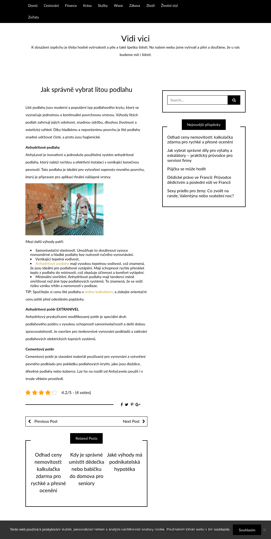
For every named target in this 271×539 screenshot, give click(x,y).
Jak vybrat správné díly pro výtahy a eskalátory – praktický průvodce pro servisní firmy (200, 155)
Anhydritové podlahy (52, 263)
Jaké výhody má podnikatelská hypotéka (124, 462)
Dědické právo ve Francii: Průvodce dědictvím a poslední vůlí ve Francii (199, 180)
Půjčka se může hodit (186, 168)
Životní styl (169, 5)
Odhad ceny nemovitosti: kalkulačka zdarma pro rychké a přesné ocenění (200, 139)
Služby (103, 5)
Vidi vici (135, 38)
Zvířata (33, 17)
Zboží (150, 5)
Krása (87, 5)
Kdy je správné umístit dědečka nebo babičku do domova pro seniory (86, 469)
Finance (71, 5)
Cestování (51, 5)
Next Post (131, 421)
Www (118, 5)
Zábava (134, 5)
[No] (264, 529)
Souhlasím (247, 530)
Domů (32, 5)
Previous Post (45, 421)
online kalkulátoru (99, 291)
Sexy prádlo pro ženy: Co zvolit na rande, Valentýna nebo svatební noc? (200, 193)
